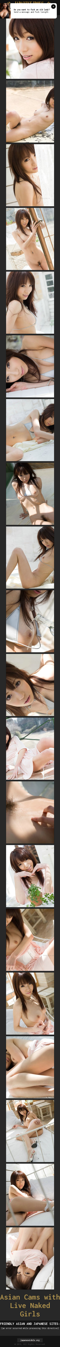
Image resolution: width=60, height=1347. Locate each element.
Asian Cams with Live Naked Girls (30, 1305)
